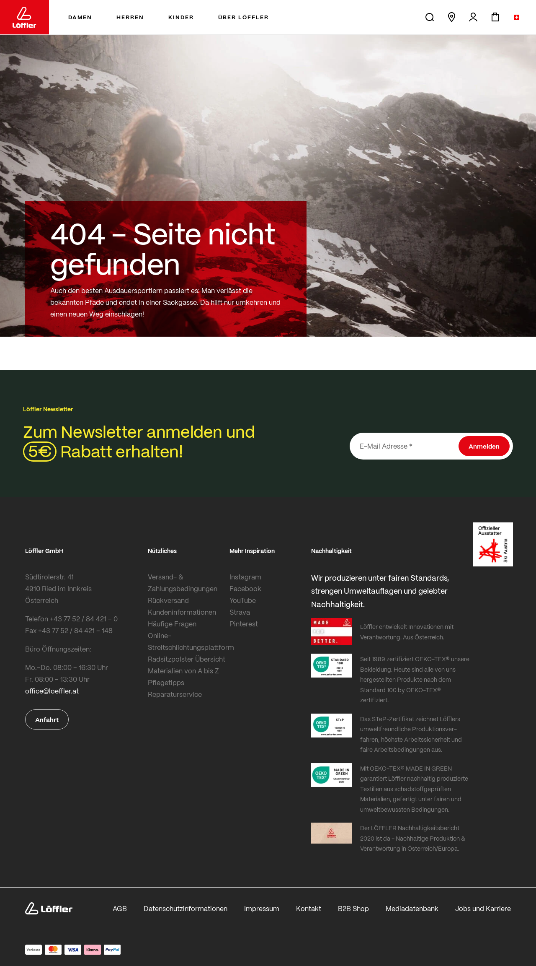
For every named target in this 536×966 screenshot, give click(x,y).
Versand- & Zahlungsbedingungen (182, 582)
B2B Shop (353, 908)
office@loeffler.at (52, 691)
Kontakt (308, 908)
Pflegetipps (166, 682)
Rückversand (168, 600)
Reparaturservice (175, 694)
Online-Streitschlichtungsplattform (186, 641)
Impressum (261, 908)
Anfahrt (47, 719)
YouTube (242, 600)
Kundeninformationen (182, 612)
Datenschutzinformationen (185, 908)
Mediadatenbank (412, 908)
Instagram (245, 576)
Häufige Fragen (172, 623)
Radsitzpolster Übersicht (186, 659)
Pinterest (243, 623)
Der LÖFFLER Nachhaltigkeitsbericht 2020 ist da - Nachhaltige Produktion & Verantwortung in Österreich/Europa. (412, 838)
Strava (239, 612)
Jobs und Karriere (483, 908)
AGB (120, 908)
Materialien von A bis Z (183, 670)
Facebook (245, 588)
